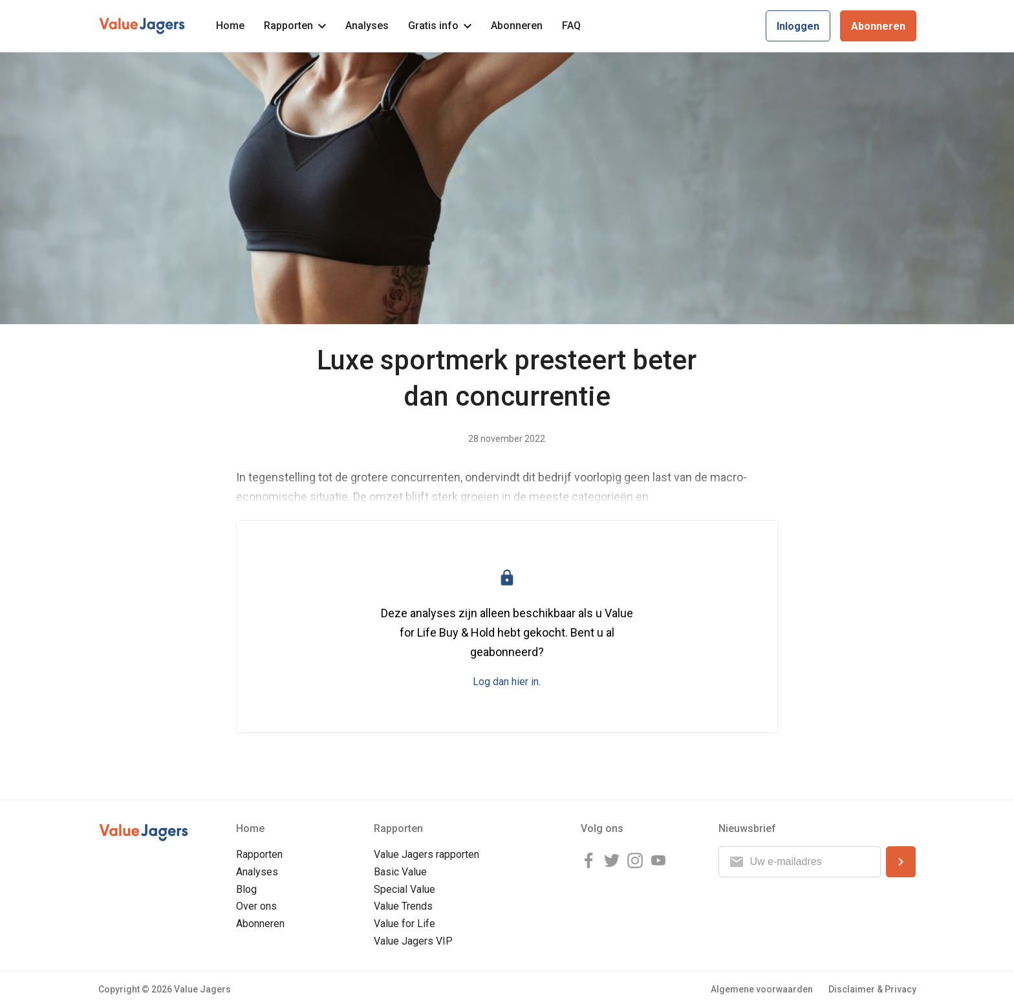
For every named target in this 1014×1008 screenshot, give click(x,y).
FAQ (571, 25)
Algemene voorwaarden (762, 989)
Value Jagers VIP (413, 941)
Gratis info (439, 25)
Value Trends (403, 906)
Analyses (367, 25)
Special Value (404, 889)
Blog (246, 889)
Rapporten (295, 25)
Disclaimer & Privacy (872, 989)
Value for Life (404, 923)
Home (230, 25)
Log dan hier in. (507, 681)
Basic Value (400, 872)
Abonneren (517, 25)
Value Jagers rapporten (426, 854)
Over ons (256, 906)
